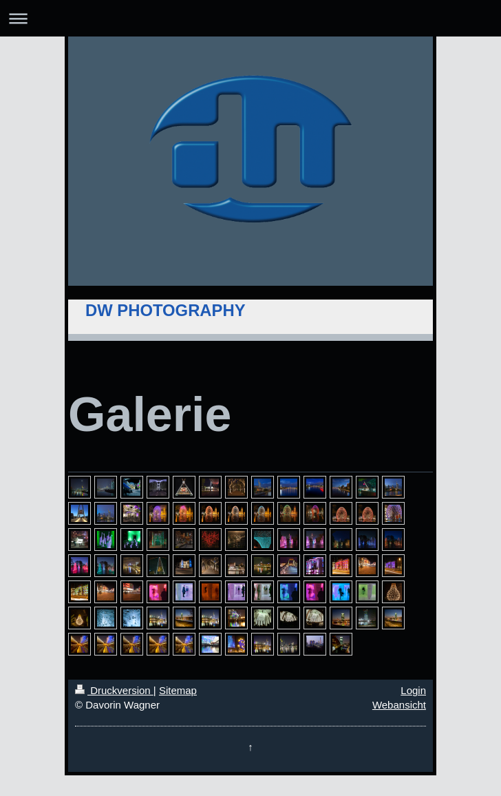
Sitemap (178, 690)
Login (413, 690)
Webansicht (399, 705)
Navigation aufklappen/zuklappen (250, 18)
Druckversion (114, 690)
